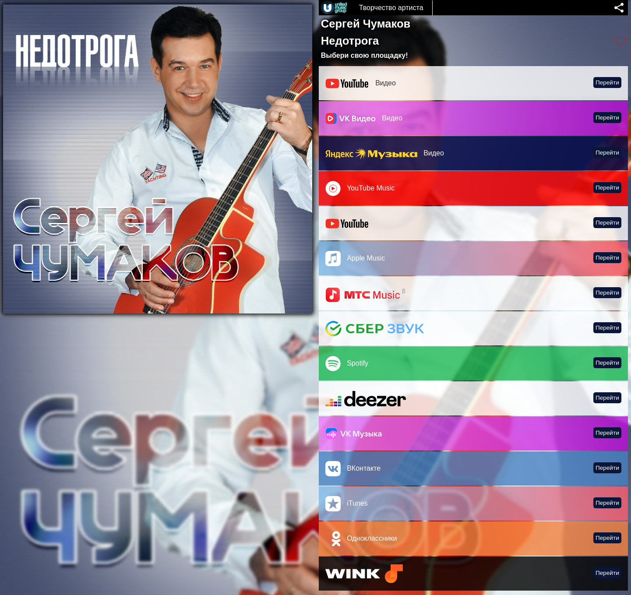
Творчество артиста (391, 7)
